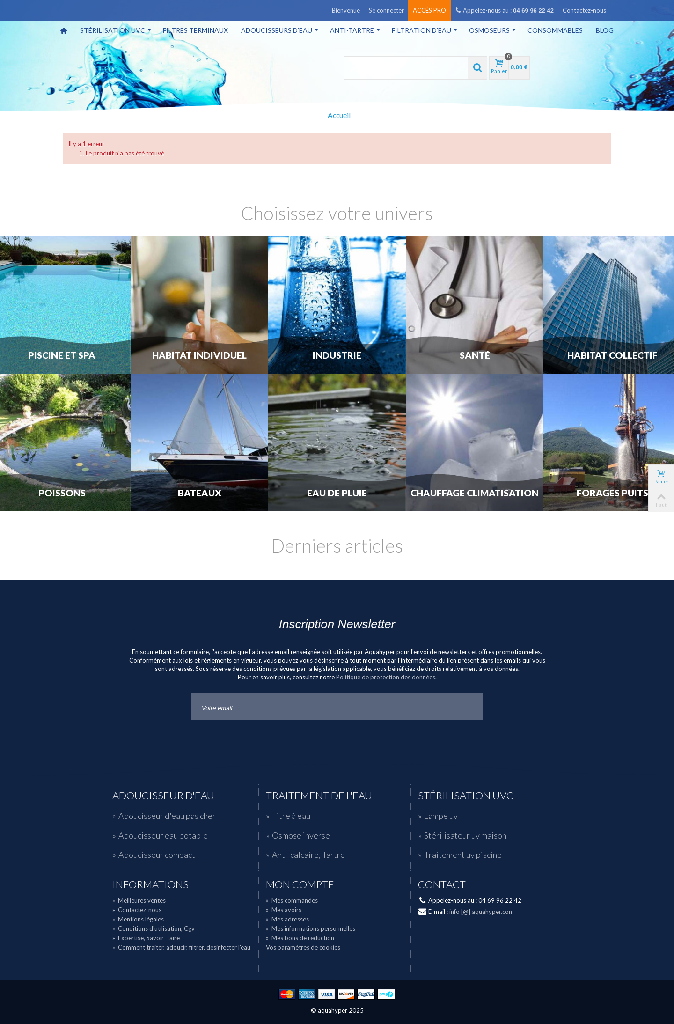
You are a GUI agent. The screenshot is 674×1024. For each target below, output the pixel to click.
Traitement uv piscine (463, 854)
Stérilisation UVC (116, 30)
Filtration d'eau (425, 30)
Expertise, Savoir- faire (146, 938)
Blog (605, 30)
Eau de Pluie (337, 493)
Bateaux (199, 493)
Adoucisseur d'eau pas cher (167, 815)
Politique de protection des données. (386, 677)
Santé (475, 355)
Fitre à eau (291, 815)
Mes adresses (287, 919)
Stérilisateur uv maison (465, 835)
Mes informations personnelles (310, 928)
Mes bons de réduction (300, 938)
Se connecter (386, 10)
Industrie (337, 355)
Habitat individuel (199, 355)
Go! (468, 706)
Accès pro (429, 10)
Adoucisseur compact (156, 854)
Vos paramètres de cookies (303, 947)
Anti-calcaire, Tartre (308, 854)
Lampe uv (441, 815)
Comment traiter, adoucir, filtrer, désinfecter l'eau (181, 947)
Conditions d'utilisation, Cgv (153, 928)
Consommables (555, 30)
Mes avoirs (283, 909)
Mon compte (300, 884)
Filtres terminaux (195, 30)
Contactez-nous (584, 10)
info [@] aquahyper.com (481, 911)
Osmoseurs (492, 30)
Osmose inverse (301, 835)
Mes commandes (292, 900)
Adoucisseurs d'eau (280, 30)
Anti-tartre (355, 30)
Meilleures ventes (139, 900)
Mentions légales (138, 919)
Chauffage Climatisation (474, 493)
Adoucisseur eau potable (163, 835)
